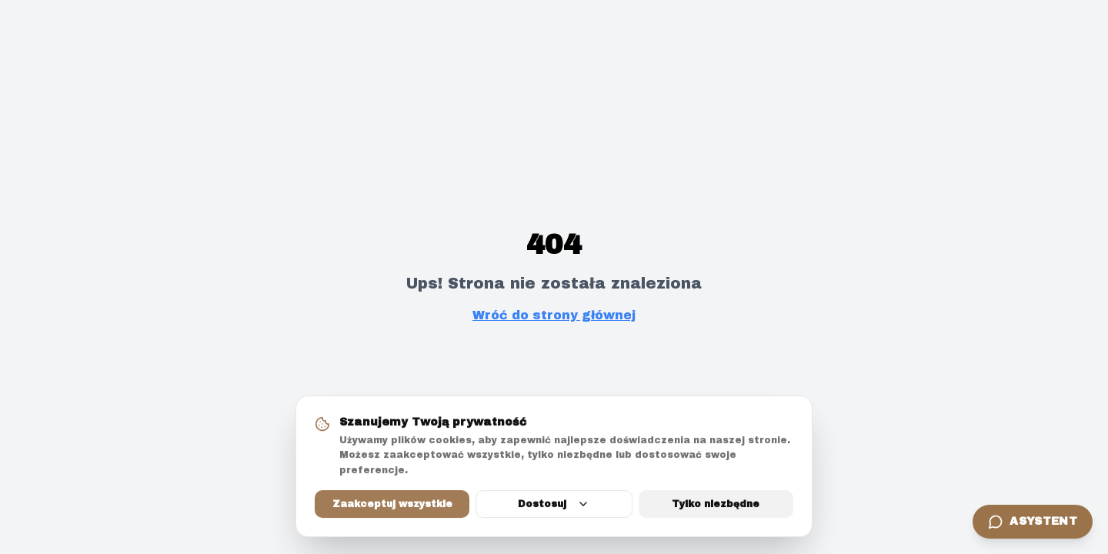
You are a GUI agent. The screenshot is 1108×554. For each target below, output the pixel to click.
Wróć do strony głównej (554, 315)
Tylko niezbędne (715, 504)
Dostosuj (553, 505)
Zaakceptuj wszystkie (392, 504)
